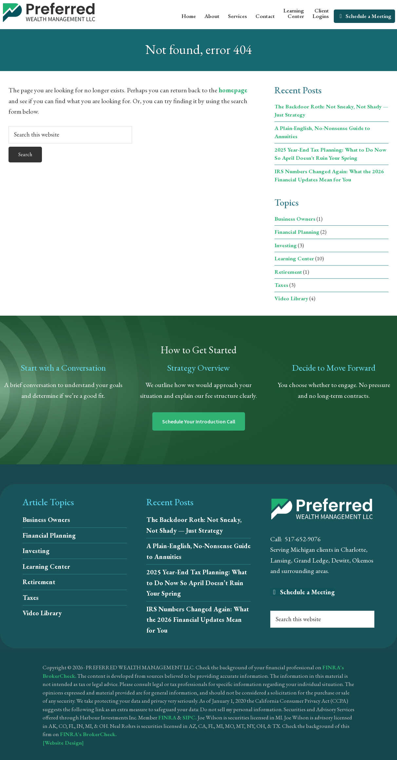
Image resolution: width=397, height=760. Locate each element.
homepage (232, 90)
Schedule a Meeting (302, 592)
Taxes (281, 284)
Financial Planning (296, 231)
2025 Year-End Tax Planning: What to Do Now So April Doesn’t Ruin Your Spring (196, 583)
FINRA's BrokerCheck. (88, 734)
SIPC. (189, 717)
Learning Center (294, 258)
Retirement (288, 271)
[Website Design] (63, 742)
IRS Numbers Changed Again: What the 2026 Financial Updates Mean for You (197, 620)
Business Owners (294, 218)
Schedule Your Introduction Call (198, 421)
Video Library (291, 298)
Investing (285, 245)
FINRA (167, 717)
